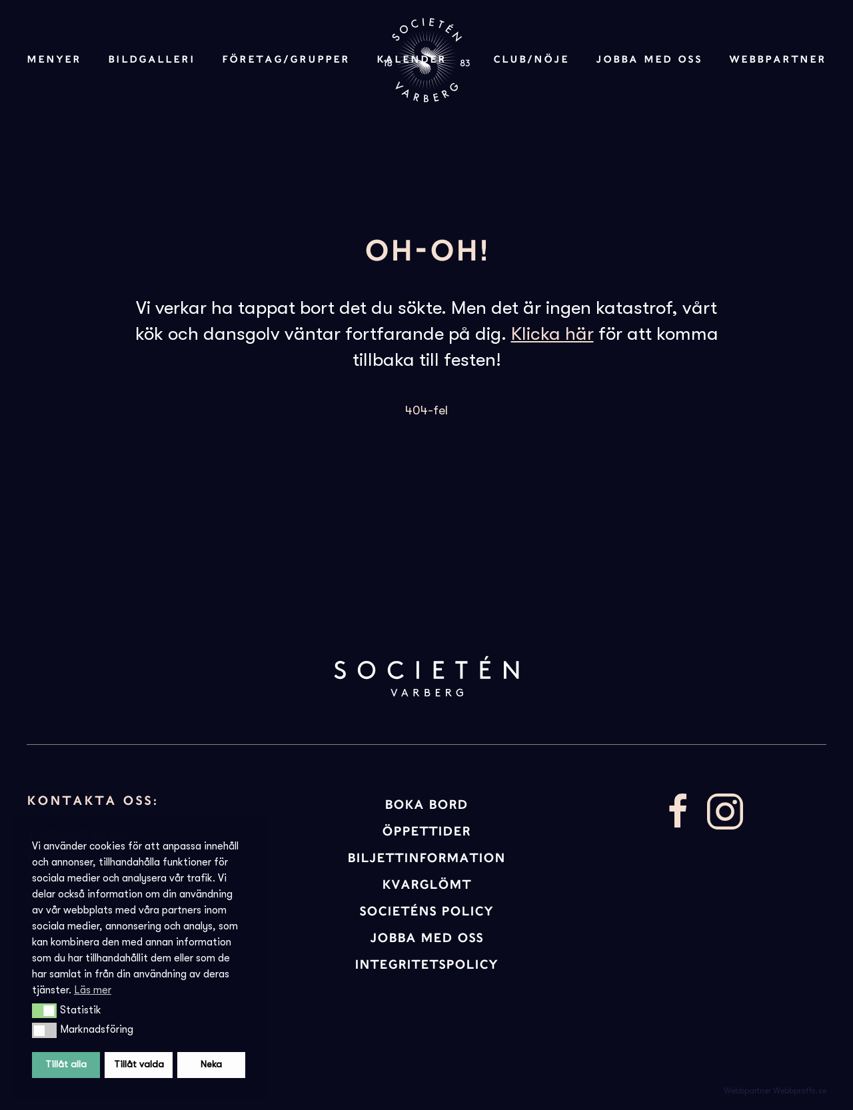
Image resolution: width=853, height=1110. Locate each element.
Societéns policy (426, 911)
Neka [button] (211, 1064)
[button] (44, 1010)
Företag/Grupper (286, 59)
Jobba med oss (649, 59)
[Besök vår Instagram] (725, 810)
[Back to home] (426, 60)
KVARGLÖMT (426, 884)
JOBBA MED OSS (426, 937)
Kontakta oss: (93, 800)
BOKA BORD (426, 804)
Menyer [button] (54, 59)
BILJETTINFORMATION (426, 857)
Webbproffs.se (799, 1090)
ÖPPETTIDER (426, 831)
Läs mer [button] (92, 990)
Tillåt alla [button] (66, 1064)
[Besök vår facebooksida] (678, 810)
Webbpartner (777, 59)
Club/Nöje (531, 59)
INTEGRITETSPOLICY (426, 964)
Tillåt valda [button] (139, 1064)
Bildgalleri (151, 59)
